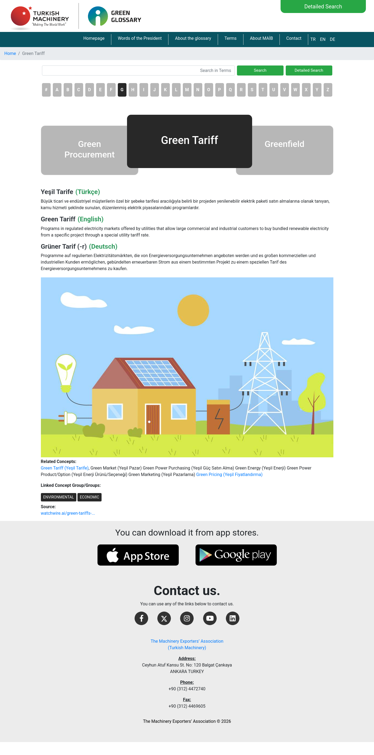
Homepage (94, 38)
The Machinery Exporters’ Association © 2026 (187, 721)
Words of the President (140, 38)
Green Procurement (89, 149)
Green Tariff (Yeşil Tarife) (65, 468)
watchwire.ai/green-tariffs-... (68, 513)
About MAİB (261, 38)
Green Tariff (58, 219)
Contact (293, 38)
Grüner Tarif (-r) (64, 246)
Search (260, 70)
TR (313, 39)
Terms (231, 38)
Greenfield (284, 144)
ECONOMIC (89, 497)
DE (332, 39)
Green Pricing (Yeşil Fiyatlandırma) (229, 474)
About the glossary (193, 38)
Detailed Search (323, 6)
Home (10, 53)
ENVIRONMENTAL (58, 497)
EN (323, 39)
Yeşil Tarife (57, 192)
